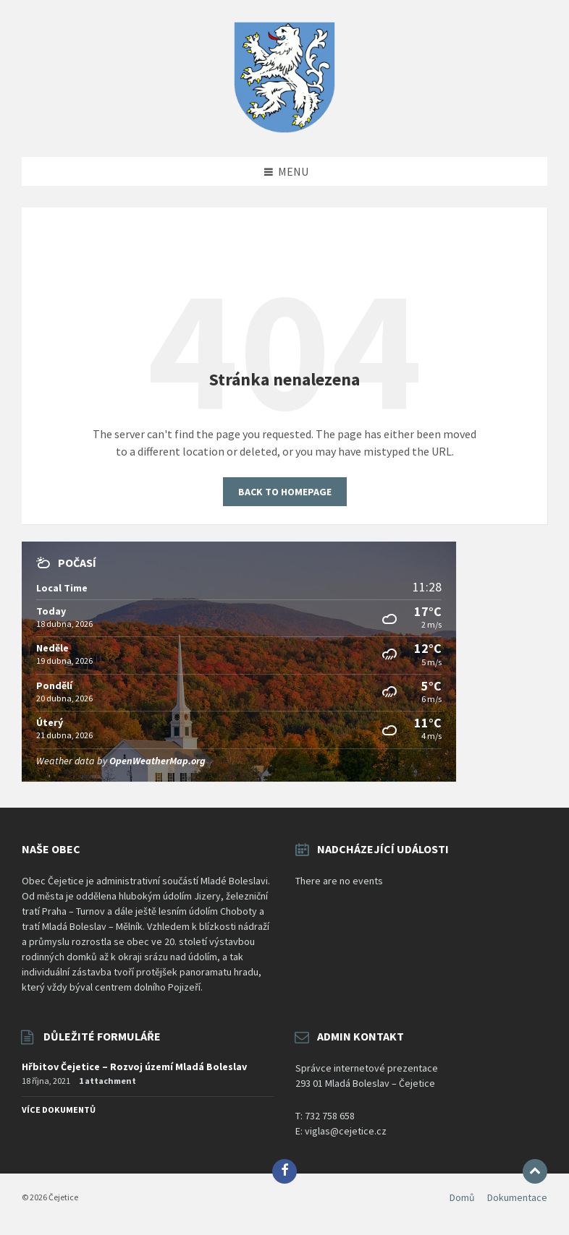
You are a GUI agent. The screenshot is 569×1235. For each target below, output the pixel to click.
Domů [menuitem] (462, 1197)
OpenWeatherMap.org (157, 760)
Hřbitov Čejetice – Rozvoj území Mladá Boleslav (134, 1066)
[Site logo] (284, 128)
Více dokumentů (59, 1109)
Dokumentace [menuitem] (517, 1197)
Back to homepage (285, 491)
